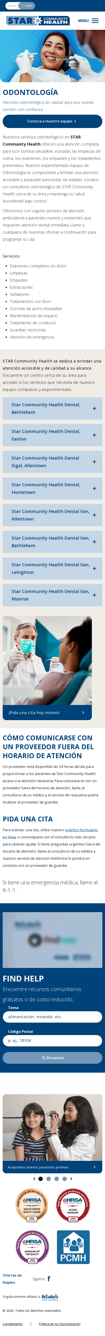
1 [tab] (40, 1179)
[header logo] (38, 20)
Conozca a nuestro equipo (52, 121)
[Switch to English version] (20, 5)
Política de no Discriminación (59, 1324)
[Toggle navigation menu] (89, 20)
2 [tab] (48, 1179)
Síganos (41, 1279)
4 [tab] (64, 1179)
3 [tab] (56, 1179)
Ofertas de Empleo (12, 1279)
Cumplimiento (13, 1324)
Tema (13, 1007)
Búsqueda (52, 1058)
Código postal (20, 1031)
